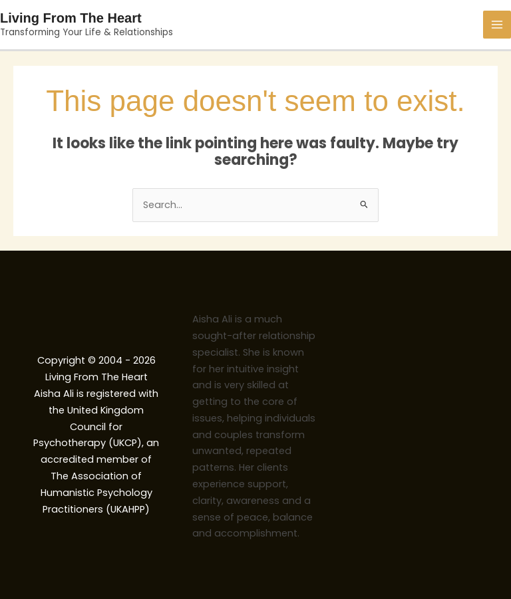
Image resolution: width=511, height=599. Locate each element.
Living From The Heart (71, 18)
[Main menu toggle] (497, 25)
